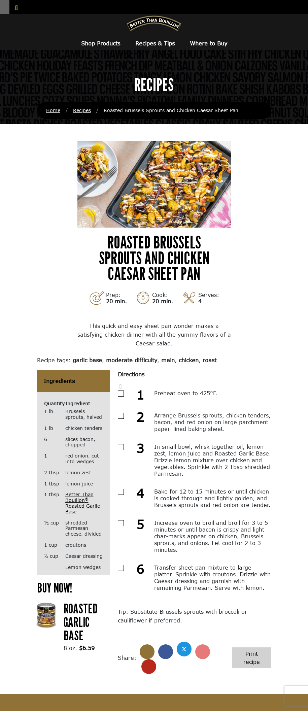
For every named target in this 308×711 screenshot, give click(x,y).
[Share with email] (148, 666)
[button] (4, 7)
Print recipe (251, 657)
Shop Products (100, 43)
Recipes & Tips (155, 43)
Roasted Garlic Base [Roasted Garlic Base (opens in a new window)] (81, 621)
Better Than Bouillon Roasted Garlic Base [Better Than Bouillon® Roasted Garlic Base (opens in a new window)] (82, 503)
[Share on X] (184, 649)
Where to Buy (208, 43)
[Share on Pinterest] (202, 651)
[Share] (147, 651)
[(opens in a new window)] (46, 614)
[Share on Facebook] (165, 651)
